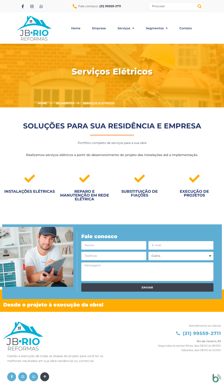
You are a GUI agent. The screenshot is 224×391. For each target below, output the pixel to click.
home (75, 28)
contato (185, 28)
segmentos (157, 28)
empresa (99, 28)
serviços (126, 28)
